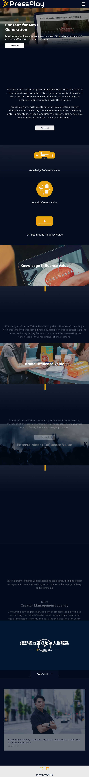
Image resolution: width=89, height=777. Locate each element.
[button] (83, 4)
